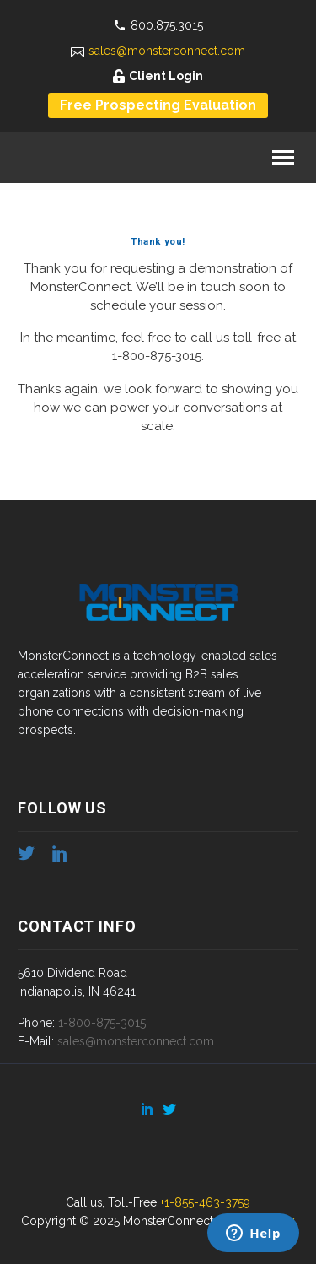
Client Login (166, 76)
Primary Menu (283, 157)
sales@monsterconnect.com (166, 50)
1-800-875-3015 (156, 356)
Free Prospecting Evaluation (158, 105)
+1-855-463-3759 (205, 1202)
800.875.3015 (167, 25)
